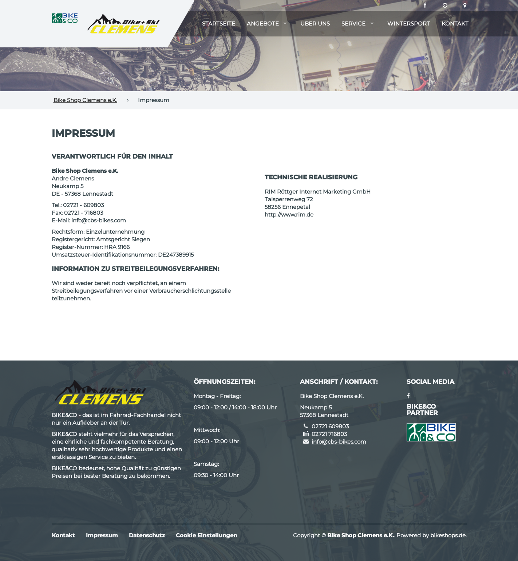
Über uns (315, 23)
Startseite (218, 23)
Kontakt (455, 23)
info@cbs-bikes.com (339, 441)
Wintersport (408, 23)
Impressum (102, 535)
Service (353, 23)
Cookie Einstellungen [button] (206, 535)
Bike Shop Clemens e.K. (85, 100)
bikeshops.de (448, 535)
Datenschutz (147, 535)
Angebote (263, 23)
